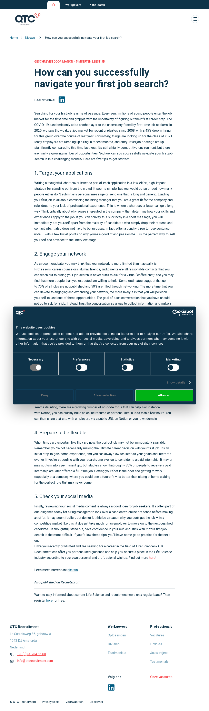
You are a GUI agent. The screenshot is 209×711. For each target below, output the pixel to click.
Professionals (161, 626)
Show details (176, 382)
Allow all (164, 395)
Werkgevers (73, 5)
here (49, 600)
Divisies (114, 644)
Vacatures (157, 635)
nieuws (73, 570)
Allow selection (104, 395)
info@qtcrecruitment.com (35, 661)
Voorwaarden (74, 702)
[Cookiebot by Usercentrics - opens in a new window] (175, 313)
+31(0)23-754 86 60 (31, 654)
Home (14, 38)
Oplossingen (117, 635)
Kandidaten (97, 5)
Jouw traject (159, 653)
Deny (45, 395)
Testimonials (117, 653)
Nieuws (30, 38)
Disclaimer (96, 702)
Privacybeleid (50, 702)
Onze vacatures (161, 677)
